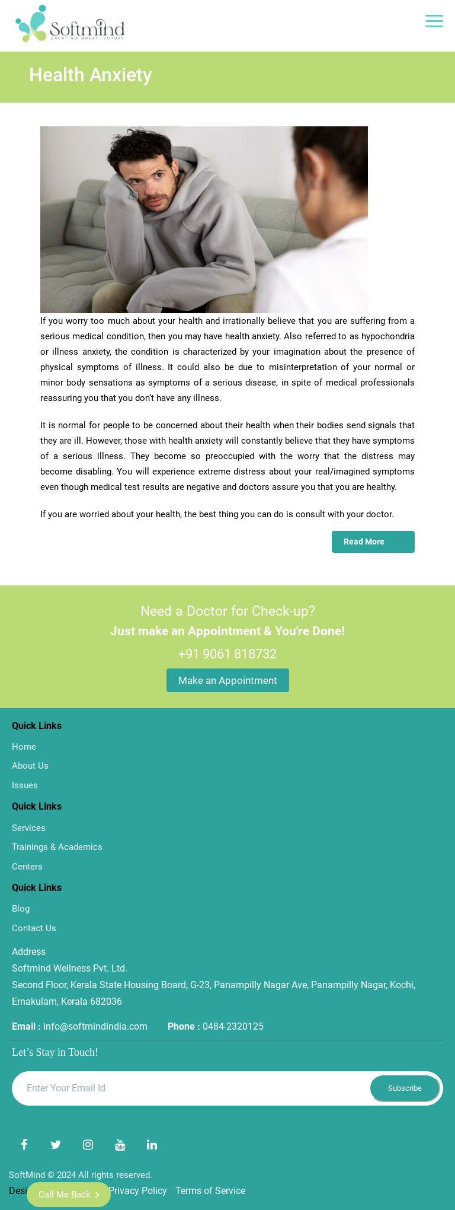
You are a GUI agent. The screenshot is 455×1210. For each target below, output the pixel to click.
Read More (373, 541)
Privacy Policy (138, 1190)
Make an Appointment (227, 680)
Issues (25, 785)
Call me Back (69, 1194)
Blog (21, 908)
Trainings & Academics (57, 847)
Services (29, 828)
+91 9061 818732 (227, 654)
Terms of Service (210, 1190)
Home (24, 746)
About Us (30, 765)
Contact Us (34, 928)
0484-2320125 (233, 1026)
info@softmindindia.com (95, 1026)
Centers (27, 866)
